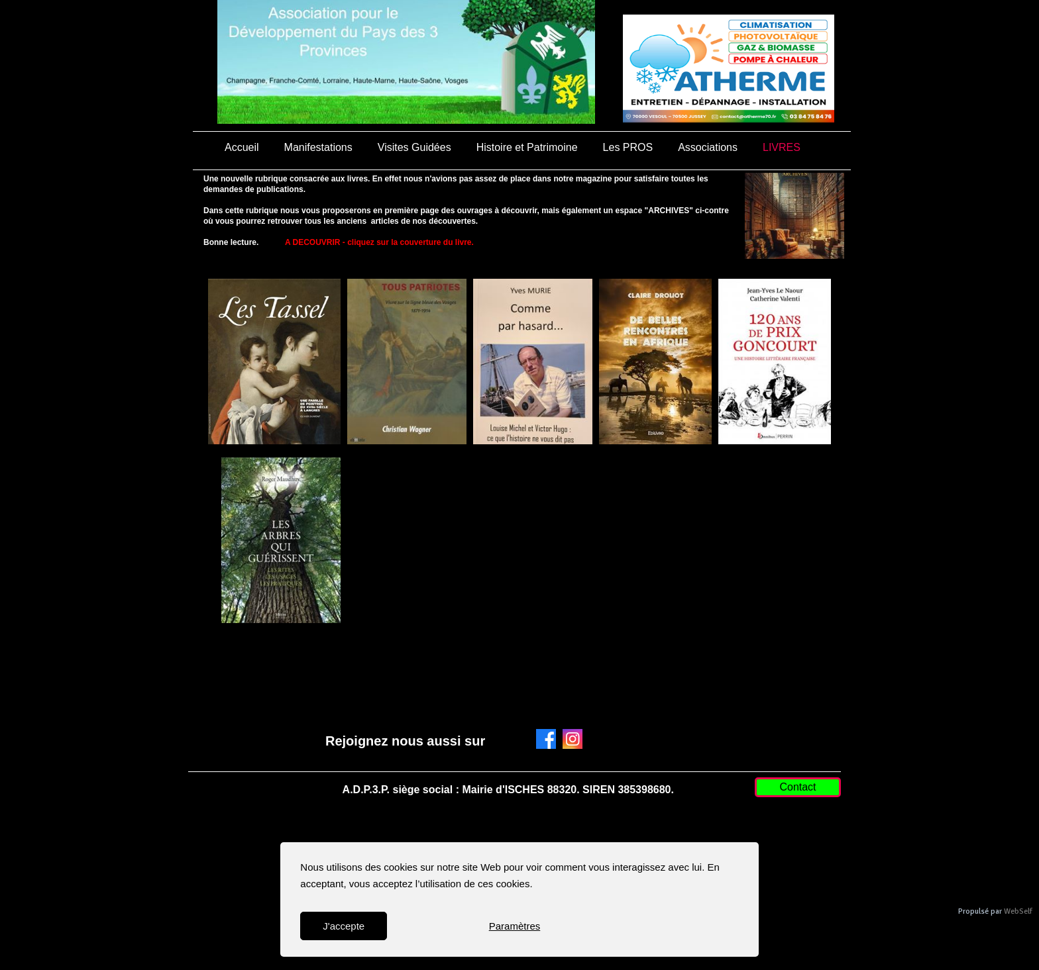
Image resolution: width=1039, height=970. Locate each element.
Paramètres (515, 926)
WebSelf (1018, 911)
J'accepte (343, 926)
